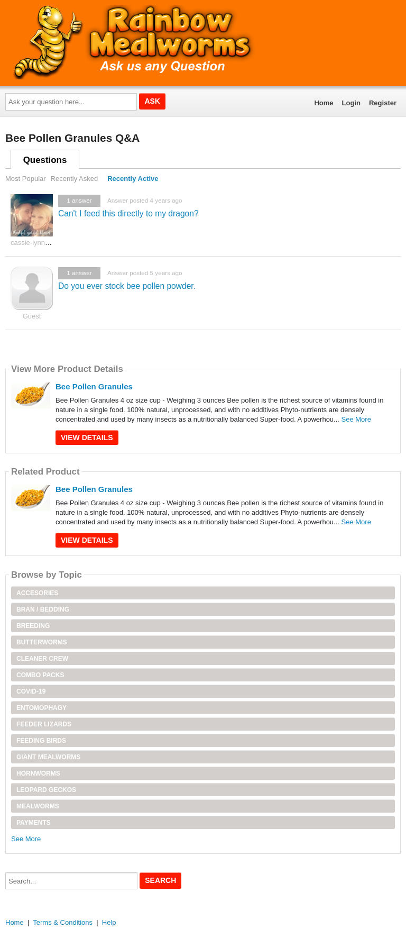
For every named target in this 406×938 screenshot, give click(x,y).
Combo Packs (40, 675)
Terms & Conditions (63, 922)
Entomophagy (41, 708)
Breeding (33, 626)
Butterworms (41, 642)
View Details (87, 437)
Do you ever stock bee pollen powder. (127, 285)
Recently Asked (74, 179)
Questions (45, 160)
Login (351, 103)
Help (109, 922)
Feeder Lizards (43, 724)
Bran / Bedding (42, 609)
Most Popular (25, 179)
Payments (33, 822)
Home (323, 103)
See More (356, 419)
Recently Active (132, 179)
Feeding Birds (41, 740)
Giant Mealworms (48, 757)
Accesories (37, 593)
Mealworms (37, 806)
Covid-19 (30, 691)
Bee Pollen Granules (94, 386)
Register (382, 103)
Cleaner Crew (42, 658)
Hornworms (38, 773)
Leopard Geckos (46, 790)
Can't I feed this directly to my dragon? (128, 213)
